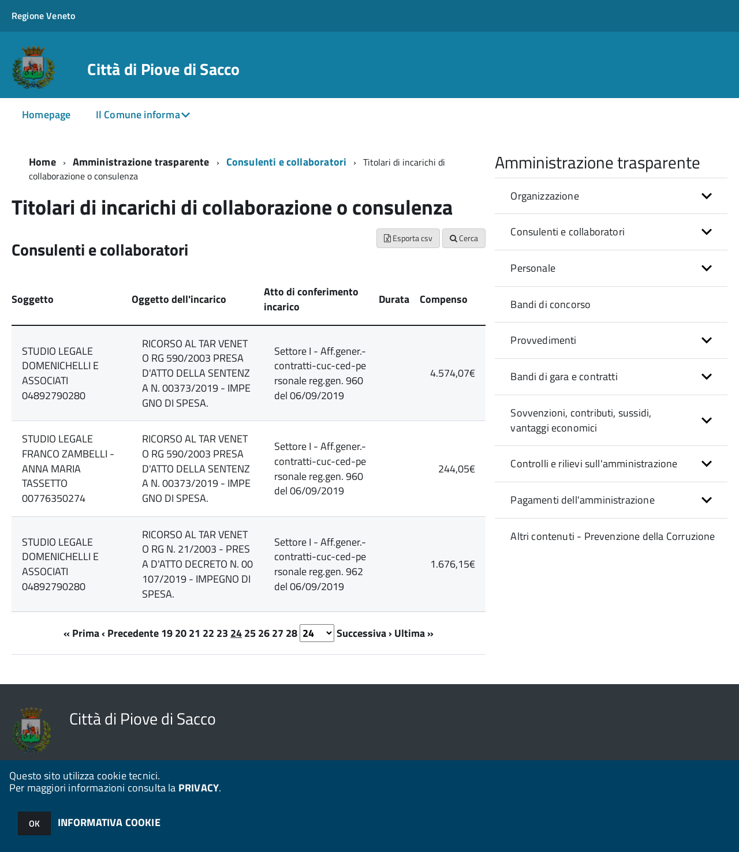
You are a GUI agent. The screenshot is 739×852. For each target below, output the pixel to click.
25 (250, 633)
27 (277, 633)
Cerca (464, 238)
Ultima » (414, 633)
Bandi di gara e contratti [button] (564, 376)
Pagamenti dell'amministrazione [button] (582, 500)
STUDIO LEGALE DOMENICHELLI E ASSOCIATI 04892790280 (60, 373)
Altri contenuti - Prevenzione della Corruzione (612, 536)
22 (208, 633)
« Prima (81, 633)
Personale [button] (532, 268)
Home (42, 162)
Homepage (46, 114)
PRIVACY (198, 787)
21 (194, 633)
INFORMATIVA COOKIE (109, 822)
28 (291, 633)
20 (180, 633)
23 (222, 633)
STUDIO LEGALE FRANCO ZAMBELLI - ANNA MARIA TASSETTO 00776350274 (68, 468)
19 (167, 633)
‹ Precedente (130, 633)
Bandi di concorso (550, 304)
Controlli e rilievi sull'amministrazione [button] (593, 463)
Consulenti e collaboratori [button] (567, 231)
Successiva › (364, 633)
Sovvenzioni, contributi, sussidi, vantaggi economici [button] (580, 420)
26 (264, 633)
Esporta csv (408, 238)
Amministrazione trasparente (141, 162)
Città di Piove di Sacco (163, 69)
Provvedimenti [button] (543, 340)
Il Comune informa (138, 114)
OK (34, 823)
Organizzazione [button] (544, 196)
